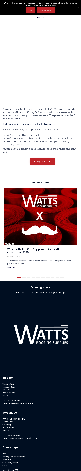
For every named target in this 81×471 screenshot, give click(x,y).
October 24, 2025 (13, 223)
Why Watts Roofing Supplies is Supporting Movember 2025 (34, 217)
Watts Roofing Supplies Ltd (44, 464)
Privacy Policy (17, 455)
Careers (72, 455)
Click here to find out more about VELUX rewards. (28, 90)
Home (6, 455)
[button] (42, 128)
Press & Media (53, 455)
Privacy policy (46, 10)
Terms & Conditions (35, 455)
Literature (40, 458)
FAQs (64, 455)
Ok (31, 10)
